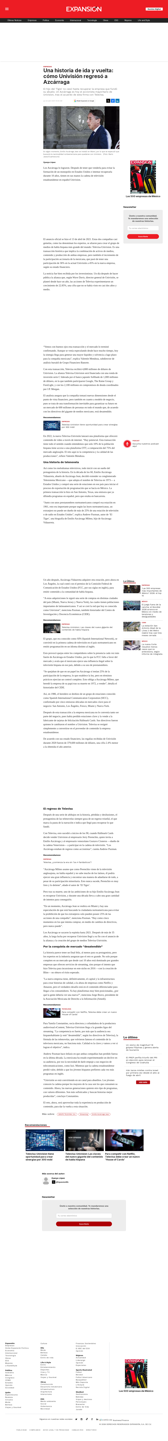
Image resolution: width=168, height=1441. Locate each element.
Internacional (75, 20)
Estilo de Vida (82, 1407)
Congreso (9, 1378)
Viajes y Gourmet (13, 1407)
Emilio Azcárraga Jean (100, 1114)
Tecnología (92, 20)
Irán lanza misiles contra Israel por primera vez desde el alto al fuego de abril (142, 1073)
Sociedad (9, 1388)
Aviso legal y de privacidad (56, 1429)
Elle (42, 1348)
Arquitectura (46, 1392)
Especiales (81, 1365)
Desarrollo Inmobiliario (51, 1387)
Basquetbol (81, 1380)
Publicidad (22, 1429)
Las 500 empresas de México (143, 196)
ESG (116, 20)
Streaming (84, 1114)
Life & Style (46, 1362)
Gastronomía (82, 1394)
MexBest (80, 1392)
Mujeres (128, 20)
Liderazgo (80, 1360)
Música (44, 1375)
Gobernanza (46, 1406)
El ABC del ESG (83, 1348)
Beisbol (79, 1375)
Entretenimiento (48, 1367)
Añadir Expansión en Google (85, 101)
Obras (105, 20)
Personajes (81, 1402)
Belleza (8, 1405)
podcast (136, 441)
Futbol (79, 1372)
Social (43, 1404)
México (145, 601)
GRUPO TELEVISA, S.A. (67, 1114)
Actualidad (81, 1358)
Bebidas (80, 1397)
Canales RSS (77, 1429)
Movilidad (45, 1409)
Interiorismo (46, 1394)
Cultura (44, 1343)
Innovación (81, 1346)
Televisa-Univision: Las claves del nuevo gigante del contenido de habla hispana (87, 628)
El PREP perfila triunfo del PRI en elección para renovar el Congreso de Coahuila (141, 1060)
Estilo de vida (47, 1358)
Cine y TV (45, 1372)
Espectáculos (11, 1395)
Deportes (45, 1370)
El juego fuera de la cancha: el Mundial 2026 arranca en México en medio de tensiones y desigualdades (152, 610)
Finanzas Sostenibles (86, 1343)
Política (46, 20)
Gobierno (9, 1373)
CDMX (144, 623)
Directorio (91, 1429)
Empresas (32, 20)
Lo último (130, 1037)
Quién (7, 1392)
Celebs (44, 1355)
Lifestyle (80, 1385)
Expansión (10, 1343)
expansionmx (83, 1419)
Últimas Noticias (14, 20)
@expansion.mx (87, 1419)
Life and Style (144, 20)
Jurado (79, 1409)
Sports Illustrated (84, 1370)
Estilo (43, 1365)
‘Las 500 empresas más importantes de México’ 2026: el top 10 (152, 592)
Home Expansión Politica (17, 1348)
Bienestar (80, 1404)
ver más (143, 1082)
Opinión (9, 1385)
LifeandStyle (11, 1366)
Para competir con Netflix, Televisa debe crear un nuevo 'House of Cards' (122, 1156)
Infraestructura (47, 1389)
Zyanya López (58, 1178)
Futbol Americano (84, 1377)
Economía (59, 20)
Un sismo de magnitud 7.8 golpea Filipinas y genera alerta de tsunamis (142, 1047)
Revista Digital (154, 9)
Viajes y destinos (84, 1399)
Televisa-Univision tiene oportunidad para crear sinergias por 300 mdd (39, 1156)
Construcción (47, 1384)
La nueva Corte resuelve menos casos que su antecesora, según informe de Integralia (152, 649)
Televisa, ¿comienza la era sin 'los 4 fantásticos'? (67, 862)
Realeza (9, 1397)
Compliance (34, 1429)
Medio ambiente (48, 1401)
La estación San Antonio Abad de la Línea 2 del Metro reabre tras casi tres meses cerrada (152, 631)
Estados (9, 1383)
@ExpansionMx (62, 1182)
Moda (7, 1402)
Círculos (9, 1400)
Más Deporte (82, 1382)
